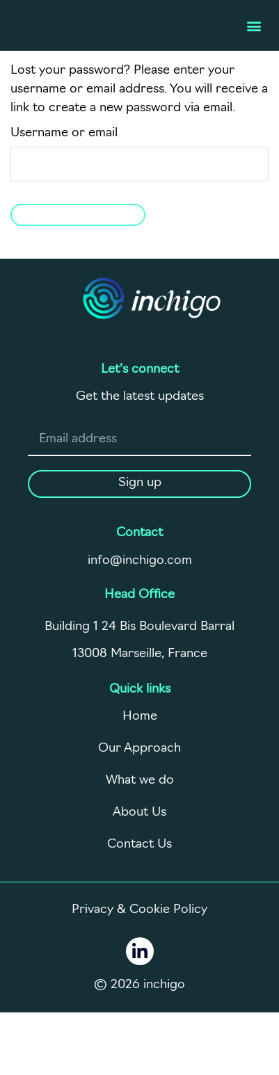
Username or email (64, 133)
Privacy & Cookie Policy (139, 909)
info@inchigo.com (140, 560)
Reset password (78, 213)
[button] (253, 25)
